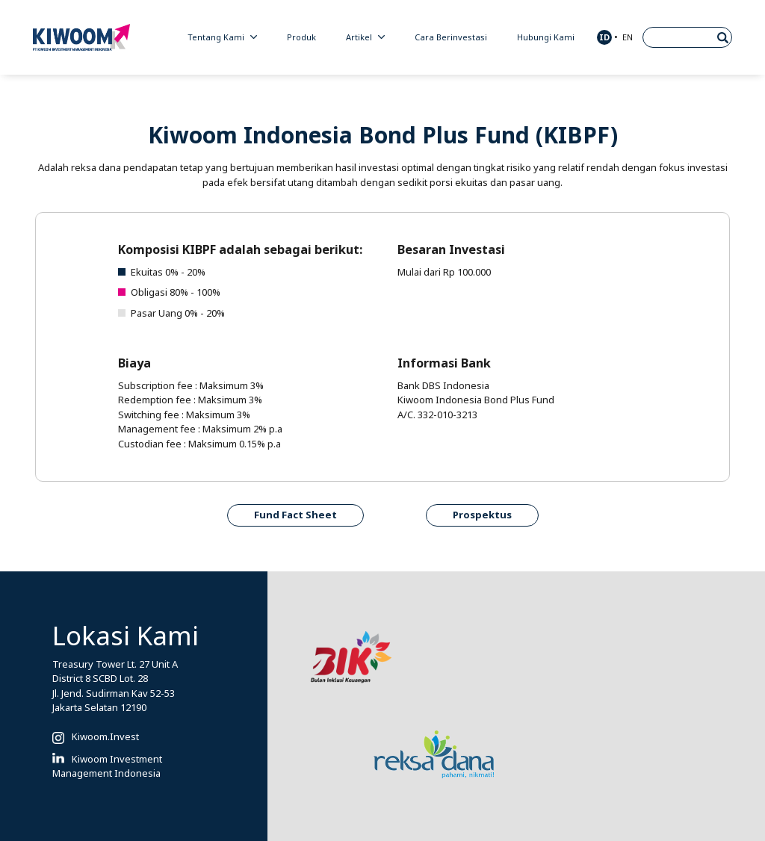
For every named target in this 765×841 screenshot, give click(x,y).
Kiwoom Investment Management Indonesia (107, 766)
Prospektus (482, 515)
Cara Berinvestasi (451, 37)
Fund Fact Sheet (295, 515)
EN (627, 37)
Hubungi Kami (545, 37)
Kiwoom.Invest (105, 737)
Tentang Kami (222, 37)
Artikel (365, 37)
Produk (301, 37)
